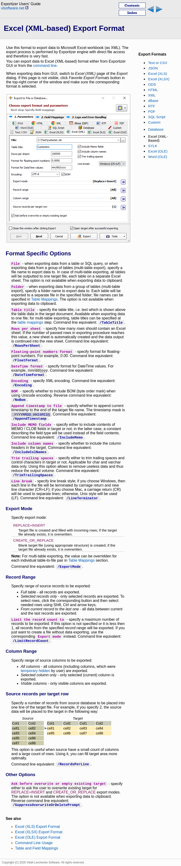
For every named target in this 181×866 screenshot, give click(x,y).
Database (156, 129)
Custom (154, 122)
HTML (153, 90)
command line (45, 66)
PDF (151, 111)
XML (152, 95)
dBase (153, 101)
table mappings (30, 322)
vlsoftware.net (15, 8)
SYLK (152, 146)
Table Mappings (44, 299)
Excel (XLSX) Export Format (38, 832)
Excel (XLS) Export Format (37, 827)
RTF (151, 106)
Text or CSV (157, 63)
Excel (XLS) (157, 74)
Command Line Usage (34, 843)
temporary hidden (35, 671)
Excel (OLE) (158, 151)
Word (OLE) (157, 157)
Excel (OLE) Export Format (37, 837)
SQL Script (156, 117)
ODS (152, 84)
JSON (153, 68)
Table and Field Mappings (36, 848)
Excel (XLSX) (158, 79)
